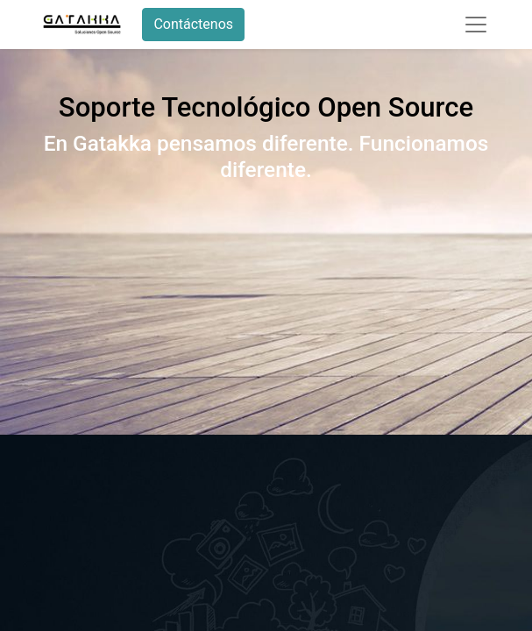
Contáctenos (193, 24)
